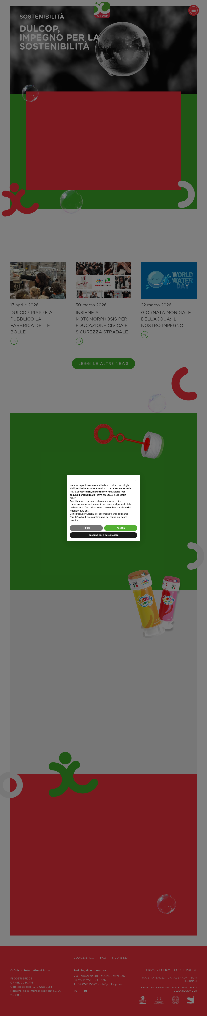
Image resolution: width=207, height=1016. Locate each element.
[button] (135, 480)
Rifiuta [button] (86, 528)
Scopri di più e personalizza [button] (103, 535)
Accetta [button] (121, 528)
